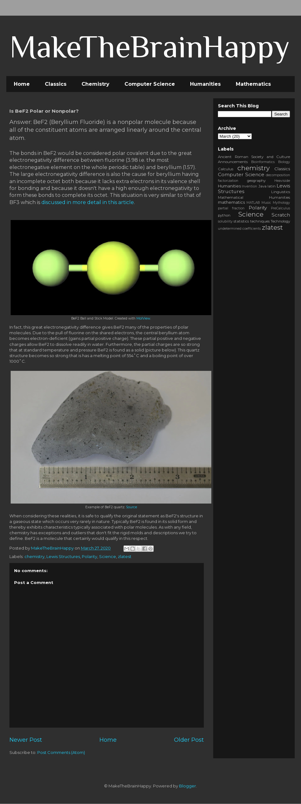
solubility (225, 221)
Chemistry (95, 84)
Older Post (189, 739)
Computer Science (149, 84)
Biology (284, 162)
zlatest (124, 556)
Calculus (225, 169)
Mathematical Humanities (254, 197)
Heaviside (282, 181)
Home (22, 84)
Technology (280, 221)
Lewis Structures (63, 556)
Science (107, 556)
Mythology (281, 203)
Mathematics (253, 84)
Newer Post (25, 739)
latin (271, 186)
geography (256, 180)
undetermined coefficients (239, 229)
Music (266, 203)
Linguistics (280, 192)
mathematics (231, 202)
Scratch (281, 215)
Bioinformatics (263, 162)
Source (131, 507)
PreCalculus (280, 208)
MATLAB (253, 203)
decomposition (278, 175)
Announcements (233, 162)
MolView (143, 318)
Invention (249, 186)
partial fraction (231, 208)
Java (262, 186)
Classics (55, 84)
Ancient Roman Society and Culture (254, 157)
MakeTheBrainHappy (149, 46)
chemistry (34, 556)
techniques (260, 221)
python (224, 215)
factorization (228, 181)
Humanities (205, 84)
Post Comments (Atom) (61, 752)
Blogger (187, 785)
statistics (241, 221)
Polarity (89, 556)
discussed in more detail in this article (87, 202)
